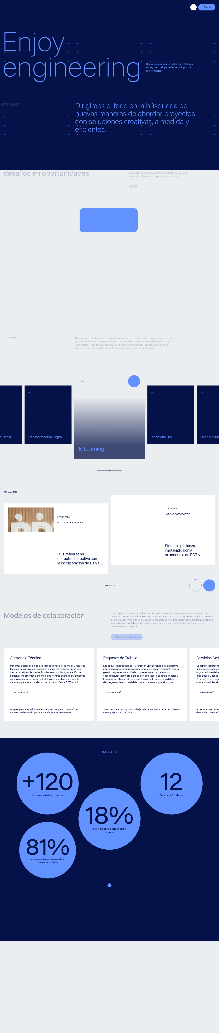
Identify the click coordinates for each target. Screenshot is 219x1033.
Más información (33, 692)
